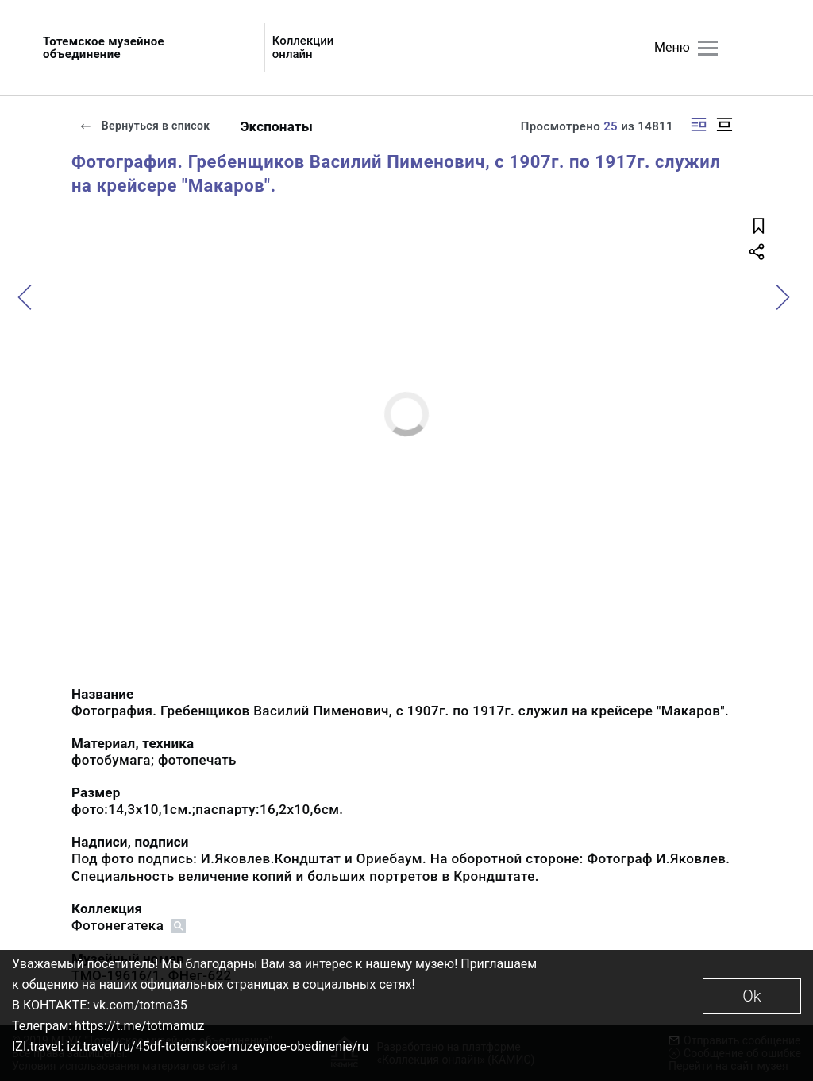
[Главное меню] (708, 48)
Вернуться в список (144, 125)
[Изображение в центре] (724, 124)
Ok (751, 995)
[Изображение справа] (698, 124)
